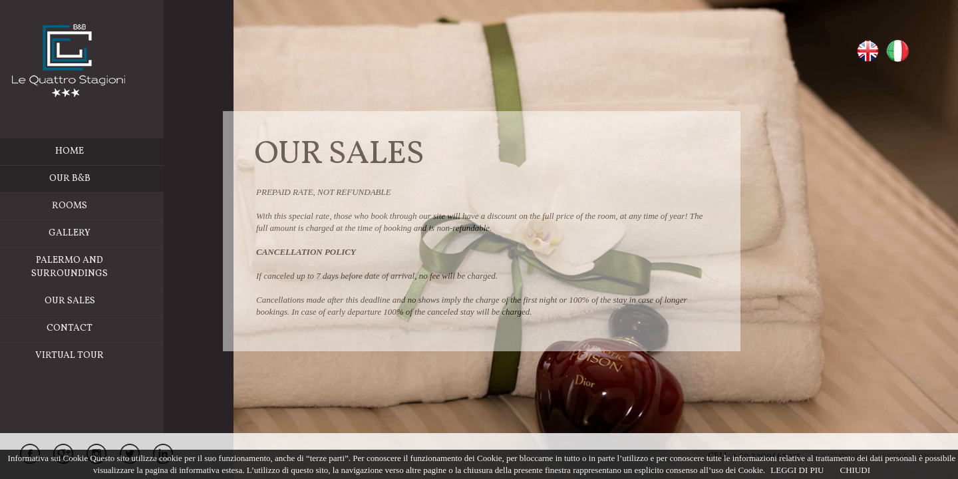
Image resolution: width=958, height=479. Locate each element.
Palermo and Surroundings (122, 267)
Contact (94, 328)
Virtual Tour (94, 355)
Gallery (94, 233)
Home (94, 151)
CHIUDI (855, 470)
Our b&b (94, 179)
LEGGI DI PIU (797, 470)
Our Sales (94, 301)
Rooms (132, 206)
